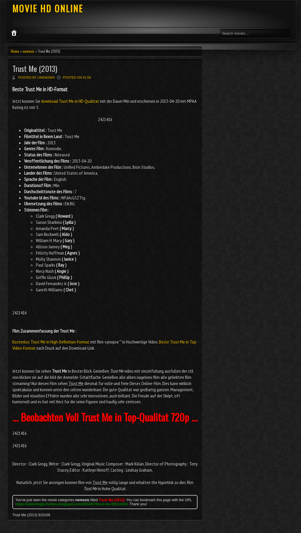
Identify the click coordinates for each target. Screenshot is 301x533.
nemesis (28, 51)
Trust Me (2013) (34, 68)
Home (15, 51)
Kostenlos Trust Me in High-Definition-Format (50, 342)
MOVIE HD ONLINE (47, 8)
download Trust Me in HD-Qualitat (70, 101)
